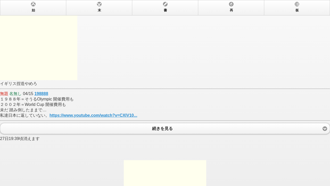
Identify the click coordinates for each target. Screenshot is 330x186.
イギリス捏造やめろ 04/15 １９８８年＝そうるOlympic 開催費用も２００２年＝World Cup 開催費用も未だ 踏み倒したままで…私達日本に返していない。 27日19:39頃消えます (165, 93)
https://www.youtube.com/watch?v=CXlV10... (93, 115)
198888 (41, 93)
